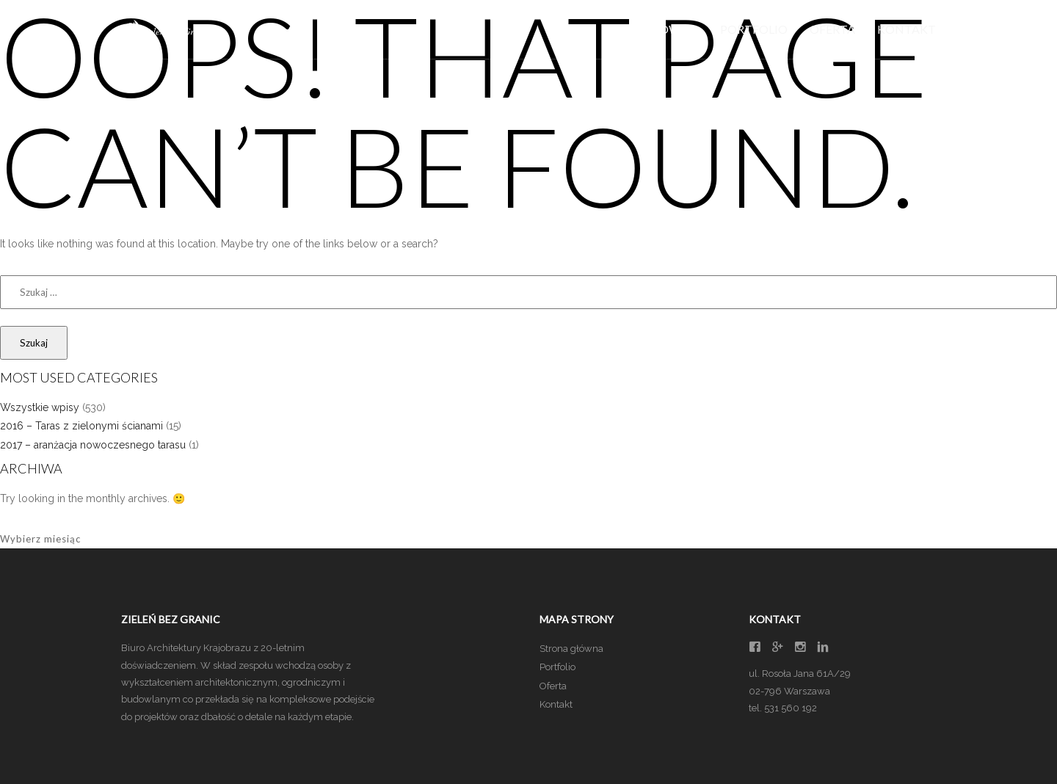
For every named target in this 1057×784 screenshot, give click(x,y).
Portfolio (754, 29)
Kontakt (906, 29)
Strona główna (571, 648)
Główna (671, 29)
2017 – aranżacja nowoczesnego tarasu (93, 445)
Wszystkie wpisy (39, 407)
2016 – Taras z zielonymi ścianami (81, 426)
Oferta (832, 29)
